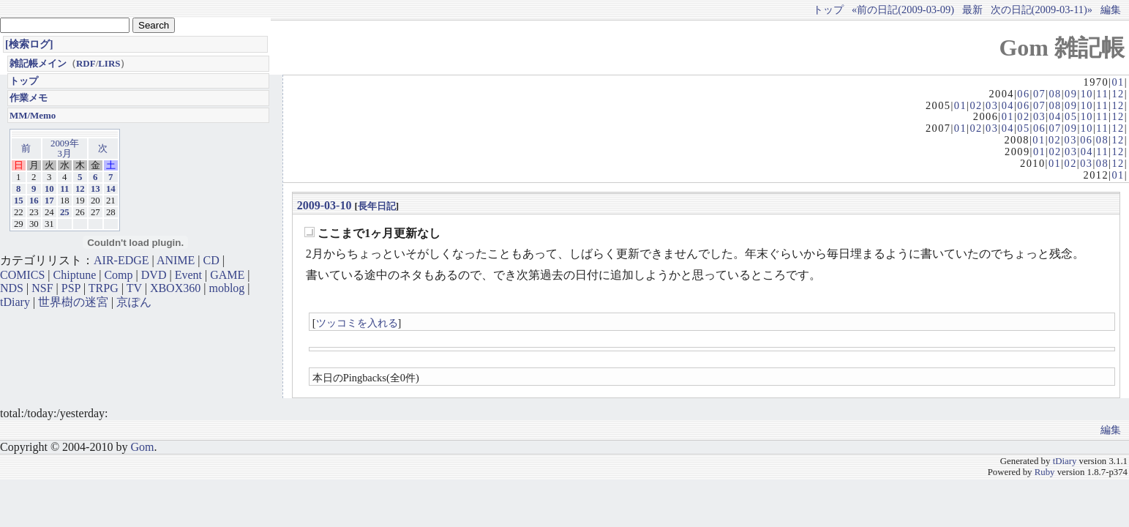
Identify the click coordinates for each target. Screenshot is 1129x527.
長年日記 (377, 206)
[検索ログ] (29, 44)
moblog (226, 288)
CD (211, 260)
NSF (42, 288)
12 (1117, 94)
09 (1071, 94)
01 (1117, 82)
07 (1039, 94)
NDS (11, 288)
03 (992, 105)
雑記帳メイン (38, 63)
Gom (142, 447)
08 (1055, 94)
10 (1087, 94)
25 (65, 212)
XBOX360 (175, 288)
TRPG (104, 288)
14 (111, 189)
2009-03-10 (324, 205)
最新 (972, 9)
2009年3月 (64, 148)
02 (975, 105)
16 (34, 200)
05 (1071, 116)
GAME (227, 275)
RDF (86, 63)
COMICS (22, 275)
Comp (118, 275)
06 (1023, 94)
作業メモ (29, 97)
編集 (1110, 9)
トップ (828, 9)
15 (18, 200)
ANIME (176, 260)
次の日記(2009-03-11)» (1041, 9)
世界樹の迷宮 (73, 302)
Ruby (1045, 472)
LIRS (109, 63)
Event (188, 275)
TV (134, 288)
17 (49, 200)
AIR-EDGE (121, 260)
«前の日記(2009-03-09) (903, 9)
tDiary (15, 302)
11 (1102, 94)
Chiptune (75, 275)
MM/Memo (33, 115)
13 (95, 189)
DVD (154, 275)
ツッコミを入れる (357, 323)
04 (1008, 105)
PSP (70, 288)
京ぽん (133, 302)
